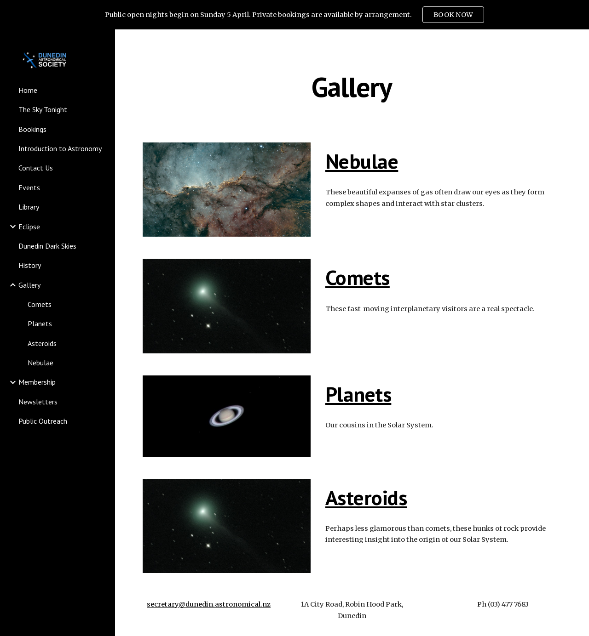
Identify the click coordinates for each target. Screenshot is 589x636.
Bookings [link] (32, 129)
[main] (352, 87)
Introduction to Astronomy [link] (60, 148)
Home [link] (27, 90)
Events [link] (29, 187)
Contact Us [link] (35, 167)
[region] (294, 14)
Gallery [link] (29, 285)
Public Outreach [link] (42, 421)
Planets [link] (40, 323)
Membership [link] (37, 381)
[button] (578, 42)
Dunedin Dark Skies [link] (47, 245)
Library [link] (28, 206)
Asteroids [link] (42, 343)
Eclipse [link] (29, 226)
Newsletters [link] (38, 401)
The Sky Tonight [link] (42, 109)
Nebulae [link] (40, 362)
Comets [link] (40, 304)
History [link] (29, 265)
